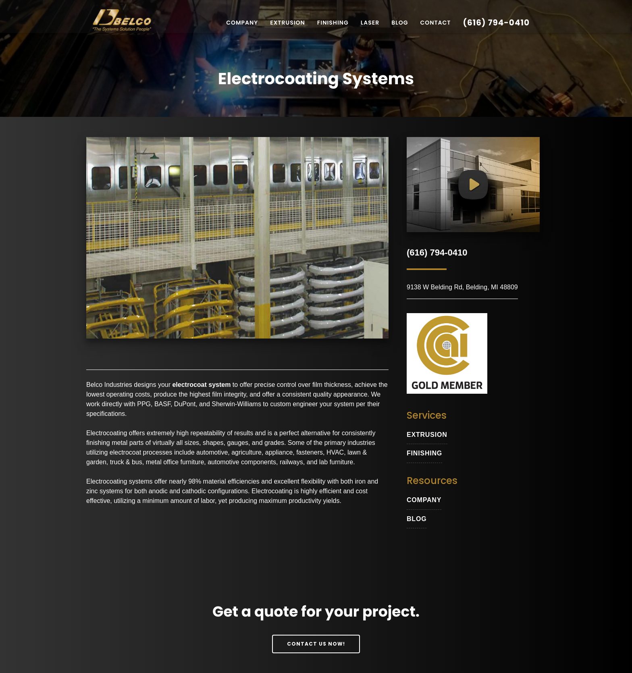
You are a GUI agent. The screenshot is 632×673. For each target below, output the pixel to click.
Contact (435, 23)
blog (416, 518)
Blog (399, 23)
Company (242, 23)
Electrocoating (106, 433)
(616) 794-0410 (496, 22)
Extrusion (287, 23)
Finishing (333, 23)
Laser (370, 23)
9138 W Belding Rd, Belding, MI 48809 (462, 287)
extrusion (427, 434)
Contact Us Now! (316, 643)
